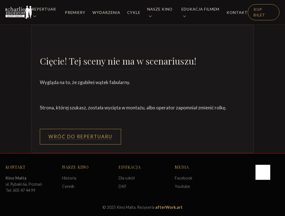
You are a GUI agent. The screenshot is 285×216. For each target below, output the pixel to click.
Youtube (182, 186)
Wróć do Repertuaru (80, 136)
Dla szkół (127, 178)
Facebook (183, 178)
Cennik (68, 186)
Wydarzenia (106, 12)
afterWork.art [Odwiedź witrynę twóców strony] (169, 207)
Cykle (133, 12)
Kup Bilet (259, 12)
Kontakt (237, 12)
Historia (69, 178)
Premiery (75, 12)
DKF (123, 186)
